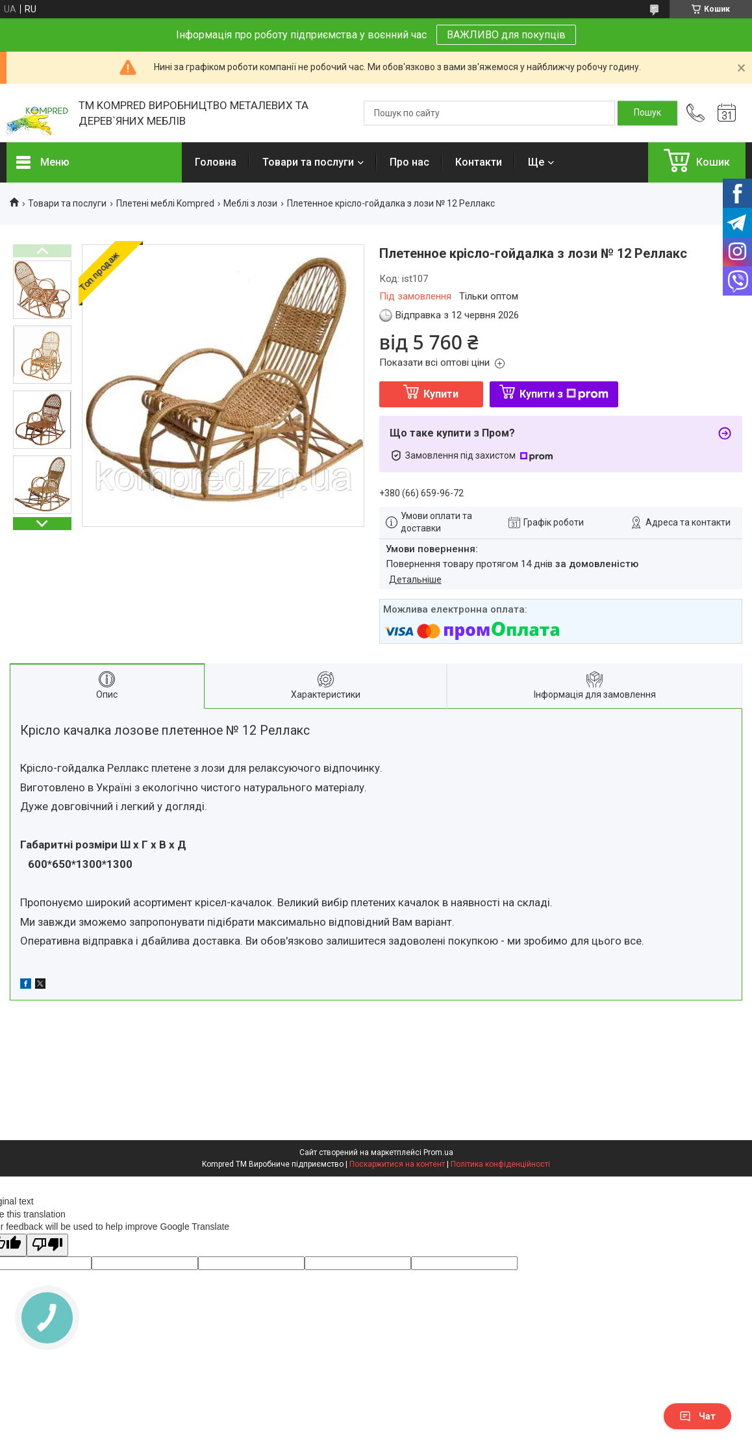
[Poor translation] (47, 1245)
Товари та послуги (308, 162)
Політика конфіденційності (500, 1164)
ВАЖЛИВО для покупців (506, 35)
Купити (440, 394)
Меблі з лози (250, 203)
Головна (215, 162)
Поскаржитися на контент (397, 1164)
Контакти (478, 162)
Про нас (409, 162)
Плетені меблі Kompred (165, 203)
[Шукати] (647, 113)
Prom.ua (438, 1152)
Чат (697, 1416)
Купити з (564, 394)
